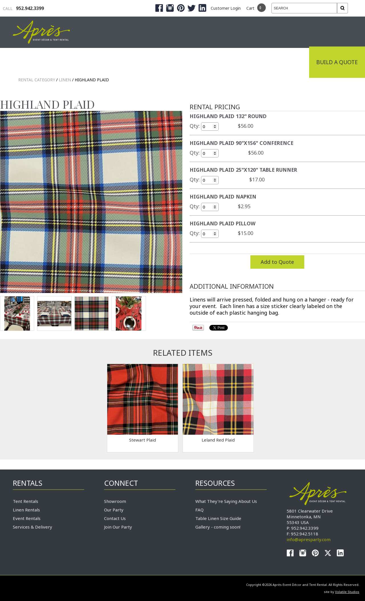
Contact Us (115, 518)
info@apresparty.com (308, 539)
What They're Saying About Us (226, 501)
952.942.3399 (23, 8)
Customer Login (226, 8)
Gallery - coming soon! (217, 527)
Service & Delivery (234, 62)
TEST (17, 313)
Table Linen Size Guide (218, 518)
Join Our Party (118, 527)
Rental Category (36, 79)
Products (179, 62)
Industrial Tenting (46, 62)
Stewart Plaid (142, 440)
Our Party (113, 510)
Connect (289, 62)
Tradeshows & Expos (120, 62)
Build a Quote (337, 62)
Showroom (115, 501)
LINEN (65, 79)
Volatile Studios (347, 592)
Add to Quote (277, 261)
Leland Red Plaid (218, 440)
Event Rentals (26, 518)
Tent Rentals (25, 501)
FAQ (199, 510)
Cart (250, 8)
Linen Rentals (26, 510)
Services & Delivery (32, 527)
